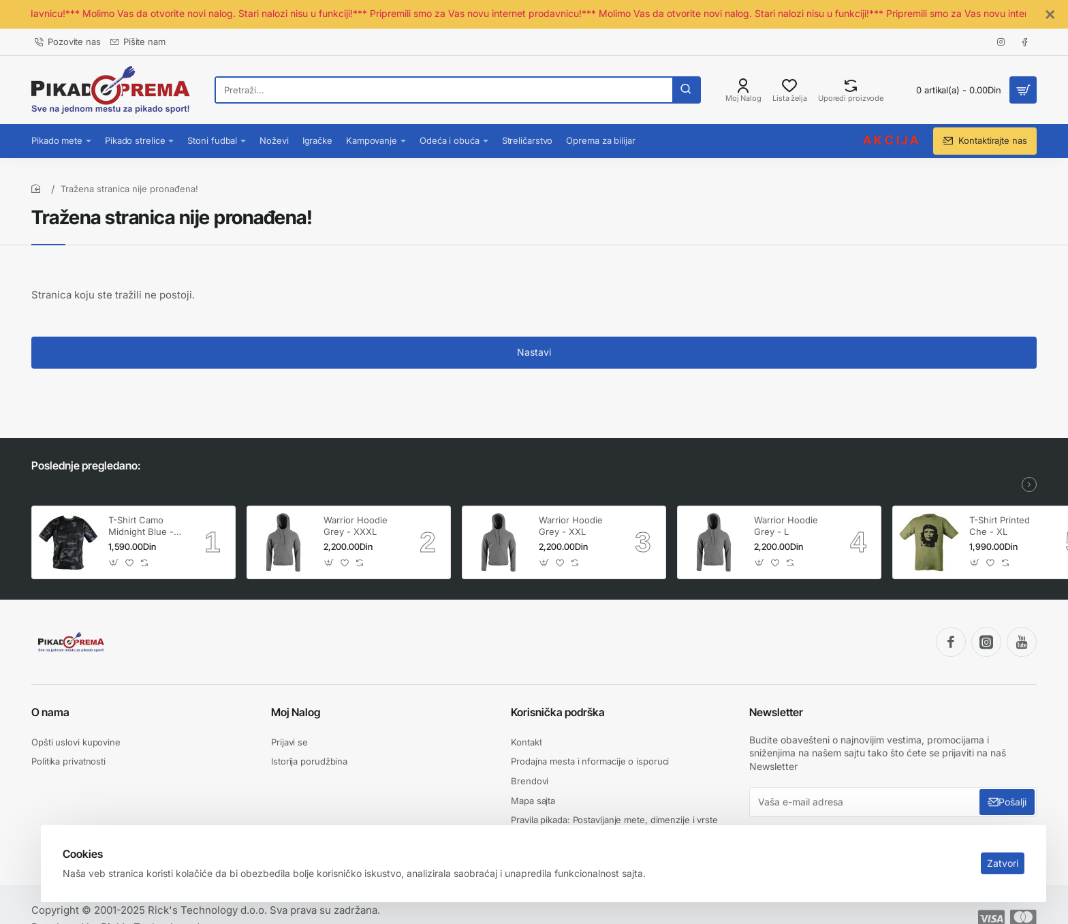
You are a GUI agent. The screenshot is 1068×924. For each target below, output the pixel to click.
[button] (114, 563)
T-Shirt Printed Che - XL (999, 525)
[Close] (1050, 15)
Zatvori (1002, 863)
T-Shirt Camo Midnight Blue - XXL (141, 526)
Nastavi (534, 352)
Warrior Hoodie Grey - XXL (571, 525)
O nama (50, 712)
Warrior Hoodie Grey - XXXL (356, 525)
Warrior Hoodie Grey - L (786, 525)
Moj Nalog (295, 712)
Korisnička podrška (558, 712)
